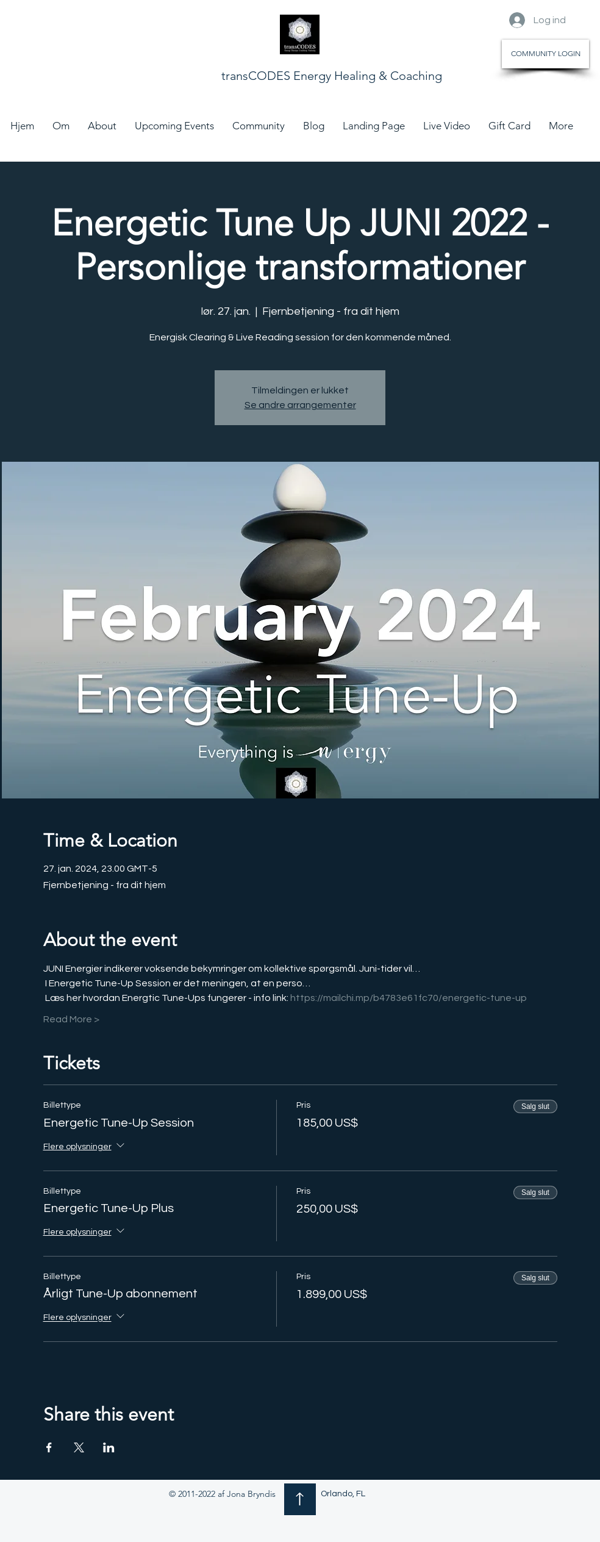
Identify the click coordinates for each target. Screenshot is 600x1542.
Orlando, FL (343, 1494)
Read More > (71, 1019)
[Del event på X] (79, 1447)
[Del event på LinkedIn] (109, 1447)
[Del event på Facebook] (49, 1447)
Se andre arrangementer (300, 405)
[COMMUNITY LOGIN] (545, 54)
